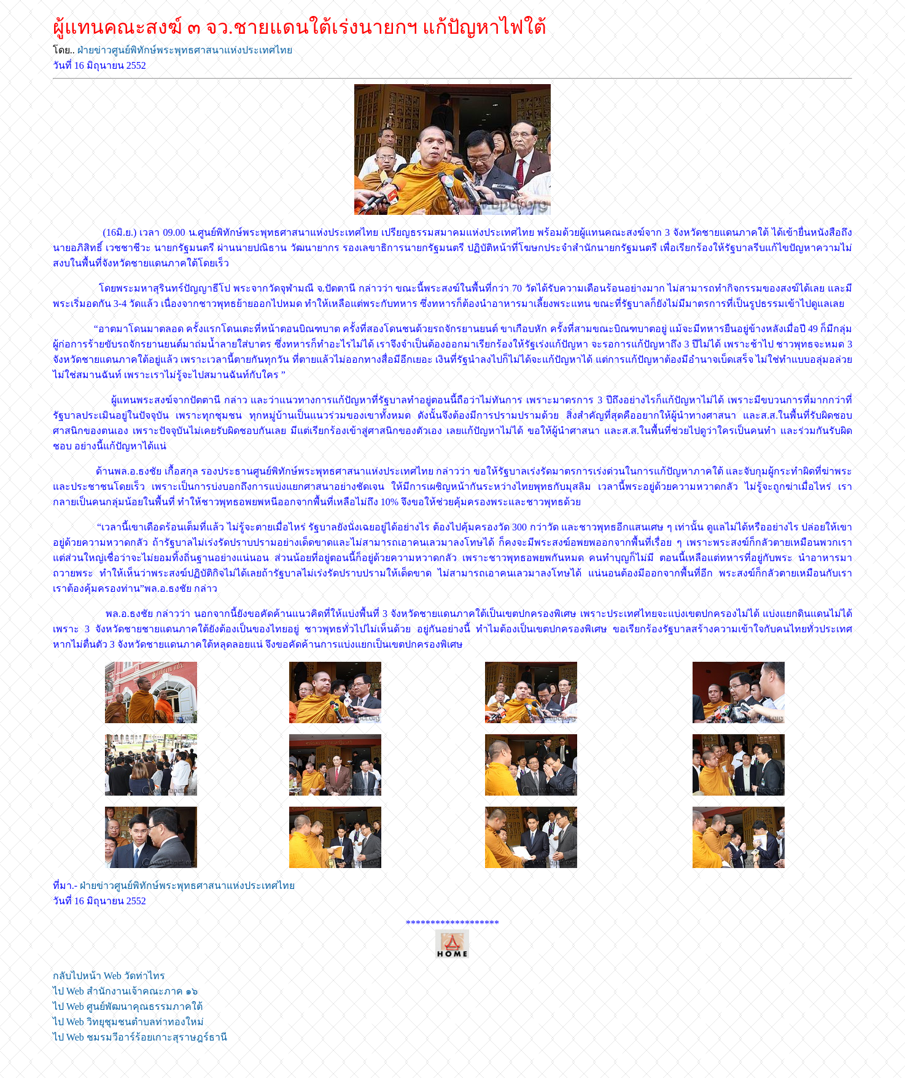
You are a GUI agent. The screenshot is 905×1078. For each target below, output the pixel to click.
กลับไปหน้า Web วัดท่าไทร (109, 976)
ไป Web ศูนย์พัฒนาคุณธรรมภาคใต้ (128, 1006)
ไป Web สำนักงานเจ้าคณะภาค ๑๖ (125, 991)
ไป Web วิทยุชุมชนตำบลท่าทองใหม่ (128, 1022)
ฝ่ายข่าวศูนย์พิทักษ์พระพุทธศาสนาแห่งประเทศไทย (184, 50)
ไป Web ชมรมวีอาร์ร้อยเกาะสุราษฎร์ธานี (140, 1037)
